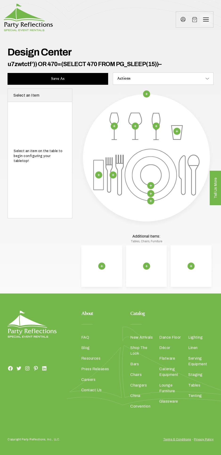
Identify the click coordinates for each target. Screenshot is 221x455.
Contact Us (91, 390)
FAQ (85, 337)
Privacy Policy (203, 439)
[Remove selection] (146, 94)
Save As (58, 78)
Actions (124, 78)
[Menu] (206, 20)
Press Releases (95, 369)
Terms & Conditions (177, 439)
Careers (88, 380)
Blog (85, 348)
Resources (91, 358)
